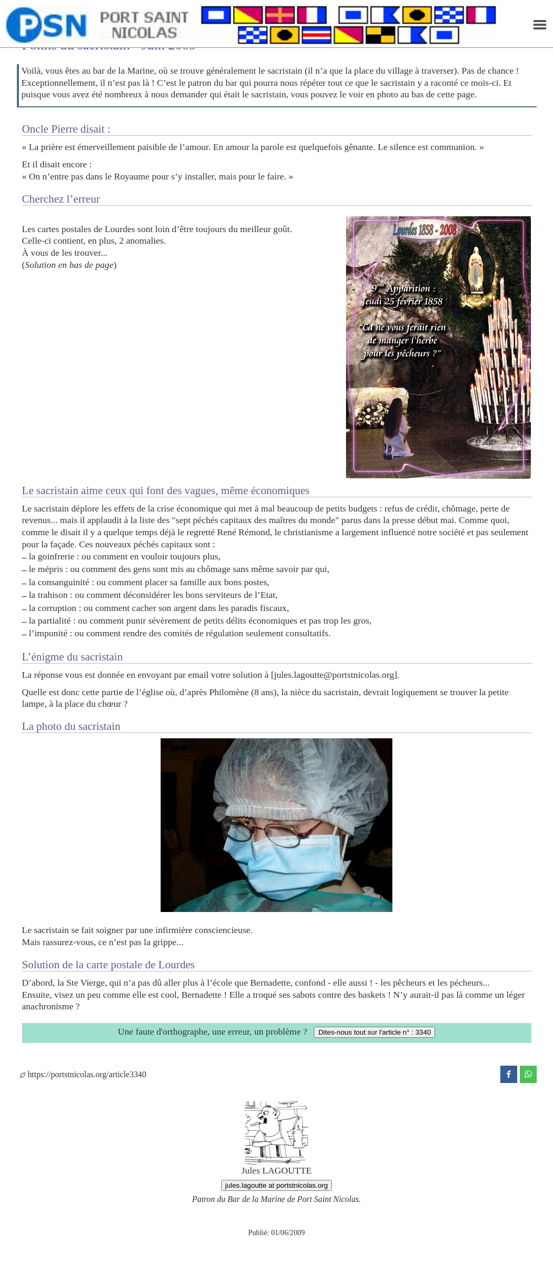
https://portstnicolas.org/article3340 (82, 1074)
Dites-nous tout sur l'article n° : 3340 (374, 1032)
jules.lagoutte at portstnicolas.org (276, 1185)
